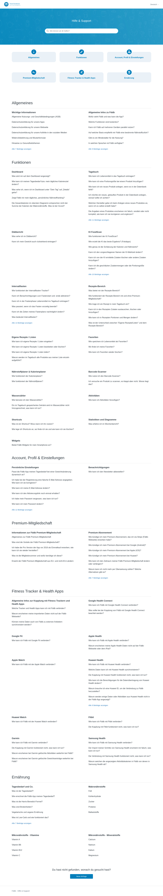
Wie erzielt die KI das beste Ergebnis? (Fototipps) (109, 242)
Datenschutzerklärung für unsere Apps (28, 122)
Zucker (91, 802)
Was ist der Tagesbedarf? (23, 791)
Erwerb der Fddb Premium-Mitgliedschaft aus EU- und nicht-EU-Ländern (43, 561)
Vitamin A (16, 839)
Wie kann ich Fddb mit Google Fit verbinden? (31, 640)
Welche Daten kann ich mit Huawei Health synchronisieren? (113, 670)
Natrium (91, 845)
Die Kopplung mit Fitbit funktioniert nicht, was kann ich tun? (113, 727)
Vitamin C (16, 855)
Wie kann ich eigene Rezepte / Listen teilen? (31, 352)
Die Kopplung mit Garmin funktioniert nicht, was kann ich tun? (38, 748)
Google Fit (17, 636)
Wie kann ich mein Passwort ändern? (28, 504)
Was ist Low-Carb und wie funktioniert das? (30, 817)
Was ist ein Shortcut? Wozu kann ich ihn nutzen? (32, 424)
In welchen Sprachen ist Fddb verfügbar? (106, 143)
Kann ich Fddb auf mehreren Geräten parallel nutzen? (111, 127)
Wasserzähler (19, 396)
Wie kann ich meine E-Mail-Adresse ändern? (31, 488)
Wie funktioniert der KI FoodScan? (103, 236)
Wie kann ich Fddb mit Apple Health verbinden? (108, 640)
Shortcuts (17, 419)
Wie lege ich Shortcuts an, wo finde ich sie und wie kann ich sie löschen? (43, 429)
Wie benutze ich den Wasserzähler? (27, 400)
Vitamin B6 (16, 845)
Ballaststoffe (93, 812)
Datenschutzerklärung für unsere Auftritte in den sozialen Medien (39, 133)
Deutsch (154, 4)
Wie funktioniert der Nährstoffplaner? (27, 381)
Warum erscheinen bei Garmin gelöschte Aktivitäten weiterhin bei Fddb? (42, 753)
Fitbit (91, 717)
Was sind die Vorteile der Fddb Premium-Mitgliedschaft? (36, 542)
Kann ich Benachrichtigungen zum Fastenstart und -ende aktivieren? (41, 296)
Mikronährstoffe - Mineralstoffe (104, 835)
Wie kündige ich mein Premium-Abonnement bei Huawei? (113, 556)
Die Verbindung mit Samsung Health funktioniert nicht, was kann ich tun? (119, 756)
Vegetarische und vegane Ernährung (27, 812)
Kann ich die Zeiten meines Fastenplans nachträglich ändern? (38, 312)
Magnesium (93, 855)
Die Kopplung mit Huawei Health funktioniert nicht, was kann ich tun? (117, 675)
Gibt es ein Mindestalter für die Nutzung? (105, 138)
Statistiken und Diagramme (102, 419)
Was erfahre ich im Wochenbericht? (103, 424)
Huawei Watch (19, 717)
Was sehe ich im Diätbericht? (24, 236)
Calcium (91, 839)
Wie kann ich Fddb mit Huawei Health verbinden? (109, 664)
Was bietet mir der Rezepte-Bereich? (104, 291)
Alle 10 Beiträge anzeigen (98, 274)
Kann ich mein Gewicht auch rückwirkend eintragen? (34, 242)
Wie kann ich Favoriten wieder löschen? (105, 352)
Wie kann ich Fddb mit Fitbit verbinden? (105, 722)
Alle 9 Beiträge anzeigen (98, 149)
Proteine (92, 807)
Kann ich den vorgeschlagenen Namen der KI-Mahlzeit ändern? (115, 252)
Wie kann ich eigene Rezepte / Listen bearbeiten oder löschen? (39, 347)
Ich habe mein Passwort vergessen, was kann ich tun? (35, 499)
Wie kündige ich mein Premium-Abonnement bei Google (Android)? (117, 545)
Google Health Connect (100, 601)
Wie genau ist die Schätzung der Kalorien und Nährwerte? (113, 247)
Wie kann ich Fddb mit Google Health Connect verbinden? (113, 605)
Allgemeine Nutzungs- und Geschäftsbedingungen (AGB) (36, 117)
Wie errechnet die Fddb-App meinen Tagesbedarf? (33, 796)
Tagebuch (93, 172)
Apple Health (95, 636)
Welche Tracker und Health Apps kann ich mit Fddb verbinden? (39, 608)
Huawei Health (95, 660)
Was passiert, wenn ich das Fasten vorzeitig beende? (34, 306)
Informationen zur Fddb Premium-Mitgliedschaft (36, 532)
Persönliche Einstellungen (25, 467)
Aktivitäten (94, 396)
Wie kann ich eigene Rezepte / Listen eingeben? (32, 341)
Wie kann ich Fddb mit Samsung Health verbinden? (110, 743)
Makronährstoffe (96, 787)
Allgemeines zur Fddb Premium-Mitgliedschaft (31, 537)
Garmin (15, 738)
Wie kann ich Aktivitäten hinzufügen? (104, 400)
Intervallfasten (19, 286)
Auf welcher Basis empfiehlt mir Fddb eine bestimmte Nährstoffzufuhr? (118, 133)
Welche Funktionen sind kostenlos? (103, 122)
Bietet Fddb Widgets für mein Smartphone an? (31, 445)
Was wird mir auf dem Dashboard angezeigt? (31, 176)
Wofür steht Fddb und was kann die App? (106, 117)
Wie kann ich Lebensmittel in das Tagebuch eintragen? (111, 176)
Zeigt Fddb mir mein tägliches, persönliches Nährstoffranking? (38, 198)
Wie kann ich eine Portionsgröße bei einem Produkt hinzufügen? (115, 181)
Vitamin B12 (17, 850)
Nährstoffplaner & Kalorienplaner (29, 372)
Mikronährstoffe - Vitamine (25, 835)
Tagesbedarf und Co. (22, 787)
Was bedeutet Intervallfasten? (24, 317)
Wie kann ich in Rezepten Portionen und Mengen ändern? (113, 318)
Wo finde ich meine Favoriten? (101, 347)
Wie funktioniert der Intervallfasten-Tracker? (30, 291)
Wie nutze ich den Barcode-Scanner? (104, 376)
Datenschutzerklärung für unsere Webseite (30, 127)
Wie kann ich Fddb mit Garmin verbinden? (30, 743)
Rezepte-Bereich (96, 286)
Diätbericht (17, 232)
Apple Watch (18, 660)
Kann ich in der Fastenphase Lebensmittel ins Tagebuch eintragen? (40, 301)
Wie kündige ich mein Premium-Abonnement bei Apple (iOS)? (114, 550)
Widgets (16, 441)
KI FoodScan (95, 232)
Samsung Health (96, 738)
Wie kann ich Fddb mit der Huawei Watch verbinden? (34, 722)
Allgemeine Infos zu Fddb (101, 112)
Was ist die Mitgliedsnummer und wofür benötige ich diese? (37, 556)
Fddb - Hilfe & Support (21, 891)
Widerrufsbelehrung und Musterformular (29, 138)
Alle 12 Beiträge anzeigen (22, 510)
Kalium (91, 850)
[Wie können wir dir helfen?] (81, 31)
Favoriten (93, 337)
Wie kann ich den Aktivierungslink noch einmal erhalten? (36, 493)
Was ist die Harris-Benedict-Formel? (27, 802)
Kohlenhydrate (94, 796)
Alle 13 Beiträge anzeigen (22, 323)
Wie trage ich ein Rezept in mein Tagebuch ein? (108, 304)
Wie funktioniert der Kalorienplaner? (27, 376)
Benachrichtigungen (98, 467)
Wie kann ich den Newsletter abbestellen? (106, 472)
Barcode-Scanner (97, 372)
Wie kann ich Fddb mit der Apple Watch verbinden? (33, 664)
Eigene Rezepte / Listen (24, 337)
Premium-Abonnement (100, 532)
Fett (90, 791)
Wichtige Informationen (24, 112)
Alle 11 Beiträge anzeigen (98, 220)
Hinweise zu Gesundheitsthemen (26, 143)
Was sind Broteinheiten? (22, 807)
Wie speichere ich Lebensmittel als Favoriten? (108, 341)
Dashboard (17, 172)
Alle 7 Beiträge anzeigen (21, 149)
